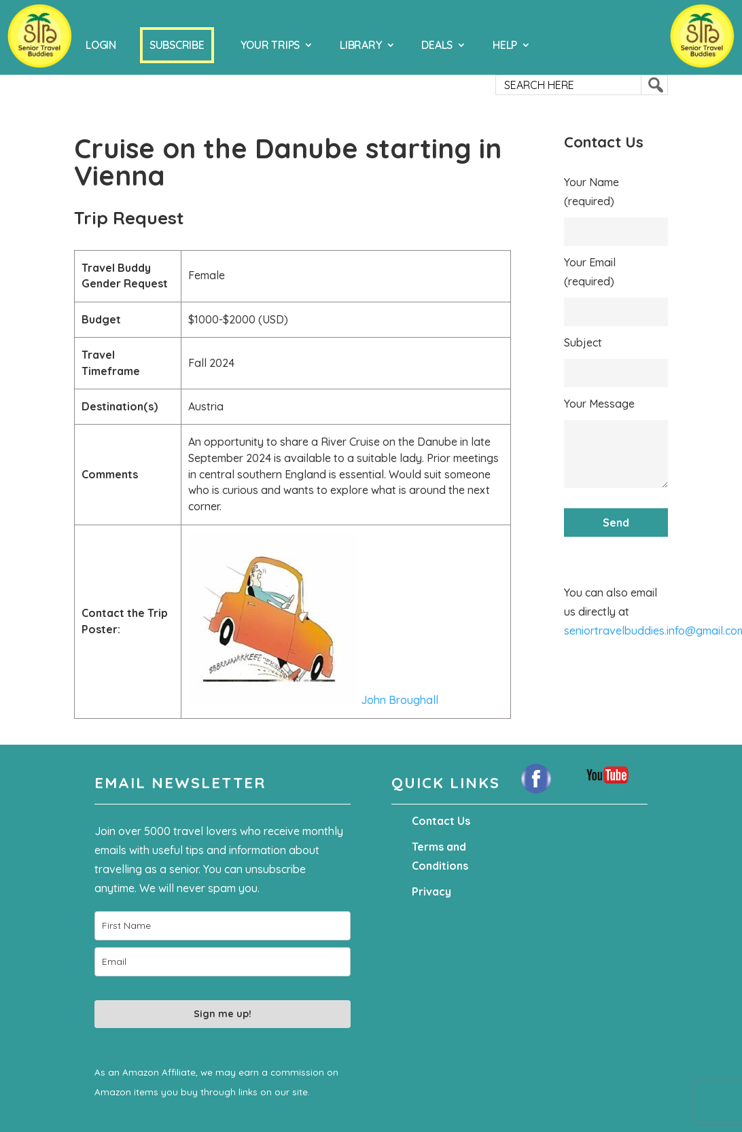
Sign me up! (222, 1014)
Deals (437, 45)
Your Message (599, 403)
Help (505, 45)
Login (101, 45)
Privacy (431, 891)
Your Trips (270, 45)
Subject (583, 342)
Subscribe (177, 45)
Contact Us (441, 821)
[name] (222, 925)
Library (360, 45)
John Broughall (313, 700)
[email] (222, 961)
